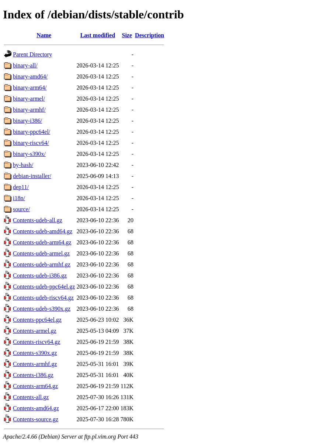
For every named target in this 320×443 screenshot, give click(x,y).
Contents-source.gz (35, 419)
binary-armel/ (29, 98)
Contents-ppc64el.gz (37, 320)
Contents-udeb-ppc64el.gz (44, 286)
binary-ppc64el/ (31, 132)
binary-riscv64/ (31, 143)
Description (149, 35)
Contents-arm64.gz (35, 386)
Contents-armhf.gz (35, 364)
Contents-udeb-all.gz (37, 220)
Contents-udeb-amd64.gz (42, 231)
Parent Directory (32, 54)
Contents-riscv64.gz (36, 342)
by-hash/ (23, 165)
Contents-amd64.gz (36, 408)
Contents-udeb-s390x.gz (41, 309)
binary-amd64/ (30, 76)
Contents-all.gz (31, 397)
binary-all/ (25, 65)
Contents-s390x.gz (35, 353)
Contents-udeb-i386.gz (40, 275)
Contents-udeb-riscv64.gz (43, 297)
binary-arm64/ (30, 87)
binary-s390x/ (29, 154)
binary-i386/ (27, 121)
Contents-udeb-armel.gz (41, 253)
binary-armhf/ (29, 110)
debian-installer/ (32, 176)
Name (43, 35)
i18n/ (19, 198)
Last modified (97, 35)
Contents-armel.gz (34, 331)
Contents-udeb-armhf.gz (41, 264)
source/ (21, 209)
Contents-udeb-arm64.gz (42, 242)
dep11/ (21, 187)
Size (127, 35)
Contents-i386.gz (33, 375)
